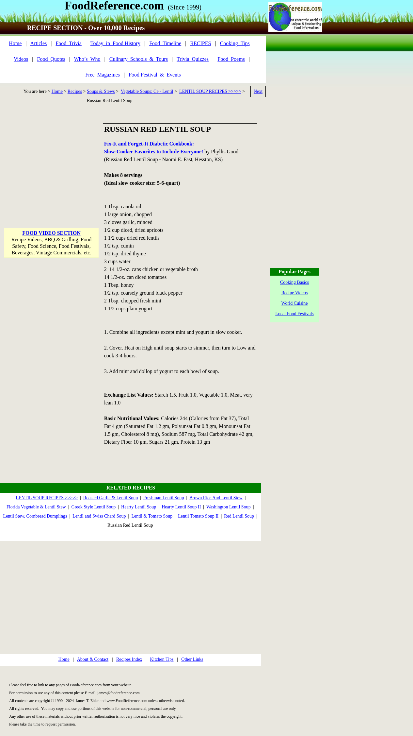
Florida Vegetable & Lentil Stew (36, 507)
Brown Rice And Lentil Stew (216, 497)
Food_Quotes (51, 59)
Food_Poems (231, 59)
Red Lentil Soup (239, 516)
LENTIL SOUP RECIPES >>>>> (210, 91)
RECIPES (200, 43)
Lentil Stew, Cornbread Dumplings (35, 516)
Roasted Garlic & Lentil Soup (110, 497)
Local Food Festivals (294, 313)
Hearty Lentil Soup (138, 507)
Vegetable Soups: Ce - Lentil (147, 91)
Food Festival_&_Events (155, 74)
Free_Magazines (102, 74)
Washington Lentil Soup (228, 507)
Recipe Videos (294, 292)
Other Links (192, 659)
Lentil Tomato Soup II (198, 516)
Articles (38, 43)
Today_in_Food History (115, 43)
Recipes (75, 91)
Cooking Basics (294, 282)
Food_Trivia (68, 43)
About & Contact (92, 659)
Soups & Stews (101, 91)
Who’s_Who (87, 59)
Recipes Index (129, 659)
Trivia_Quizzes (193, 59)
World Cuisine (294, 303)
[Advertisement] (51, 164)
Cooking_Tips (235, 43)
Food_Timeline (165, 43)
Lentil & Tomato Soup (151, 516)
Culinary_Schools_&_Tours (138, 59)
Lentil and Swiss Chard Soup (99, 516)
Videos (21, 59)
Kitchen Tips (161, 659)
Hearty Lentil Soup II (181, 507)
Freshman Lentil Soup (163, 497)
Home (15, 43)
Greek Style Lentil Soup (93, 507)
